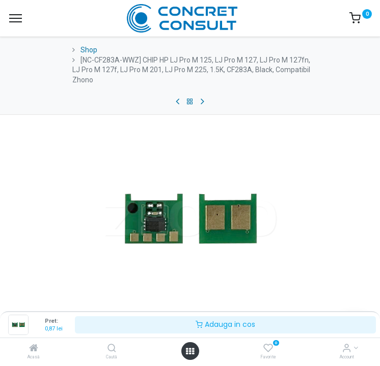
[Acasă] (33, 349)
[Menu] (15, 18)
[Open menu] (190, 351)
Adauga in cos (225, 324)
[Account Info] (346, 349)
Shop (88, 50)
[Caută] (112, 349)
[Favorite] (268, 349)
